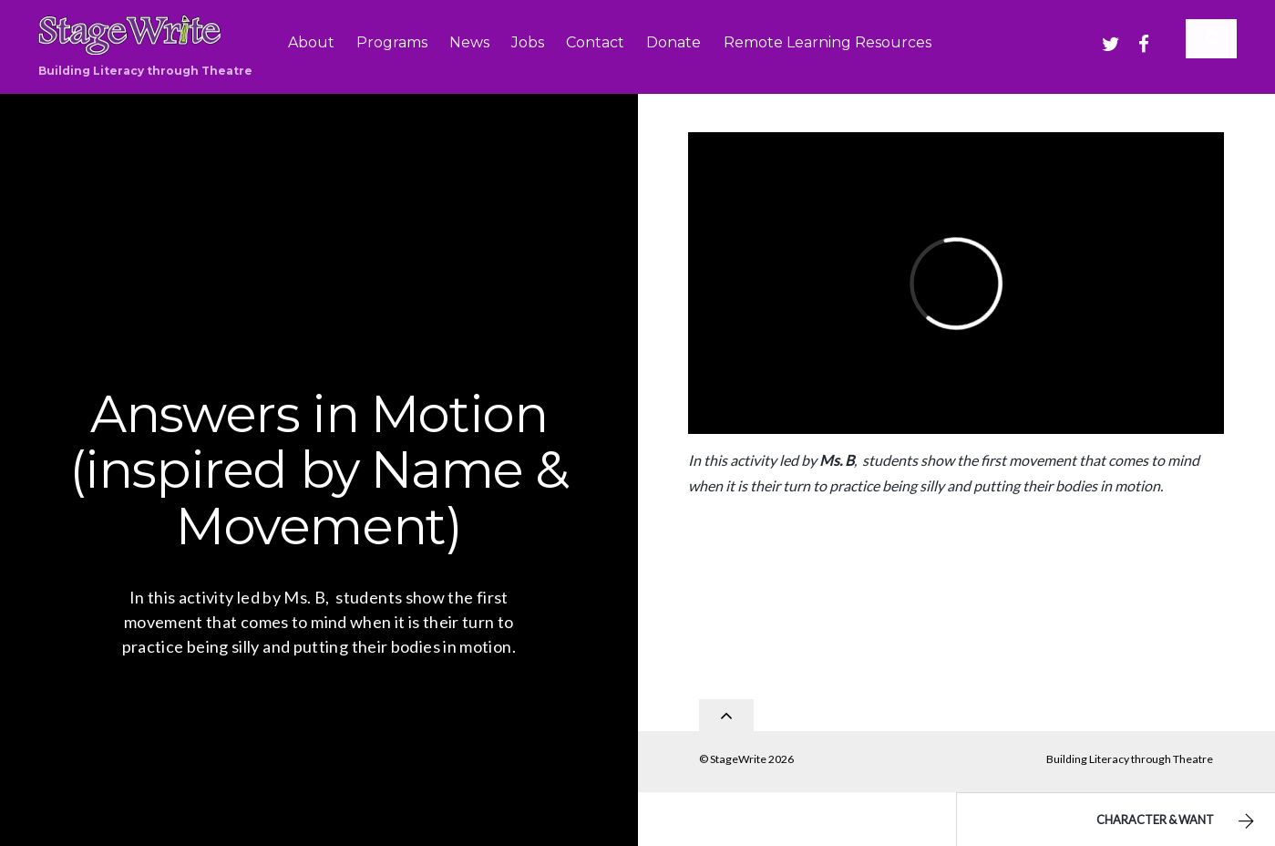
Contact (595, 42)
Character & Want (1177, 821)
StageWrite (738, 753)
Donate (673, 42)
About (311, 42)
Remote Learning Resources (827, 42)
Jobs (527, 42)
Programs (391, 42)
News (469, 42)
